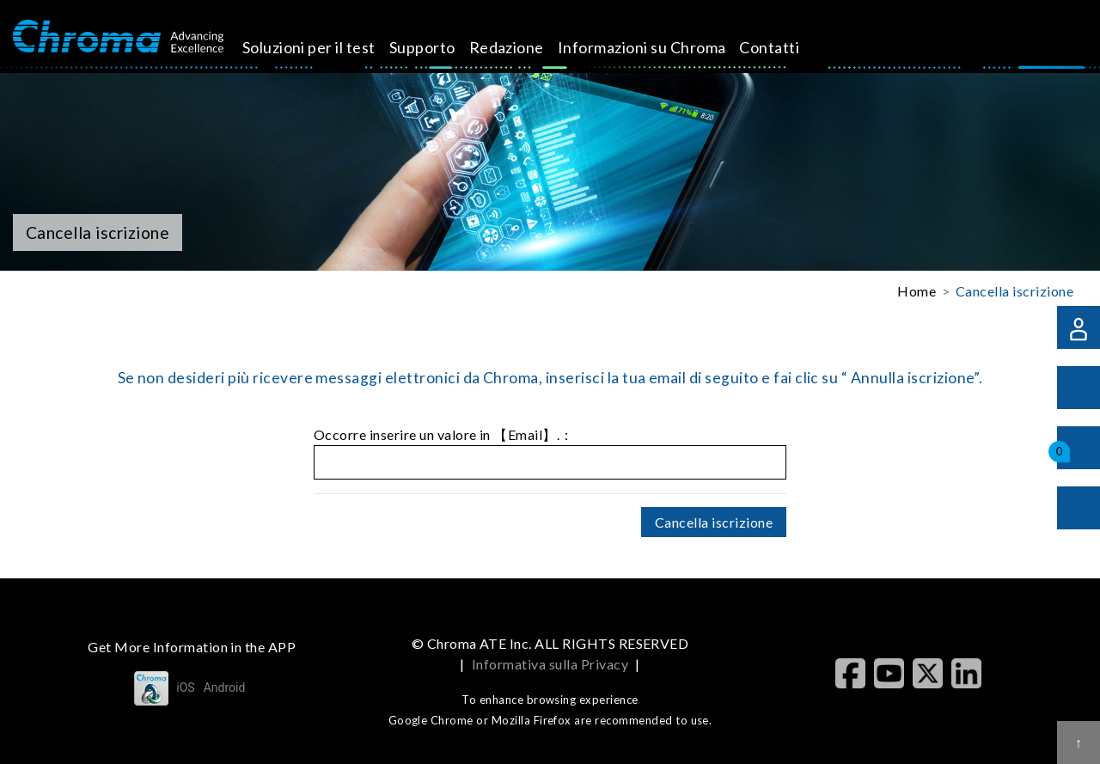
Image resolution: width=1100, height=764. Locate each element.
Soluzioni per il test (323, 47)
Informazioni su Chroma (656, 47)
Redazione (521, 47)
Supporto (437, 47)
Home (916, 291)
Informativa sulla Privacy (550, 664)
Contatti (785, 47)
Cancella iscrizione (1014, 291)
